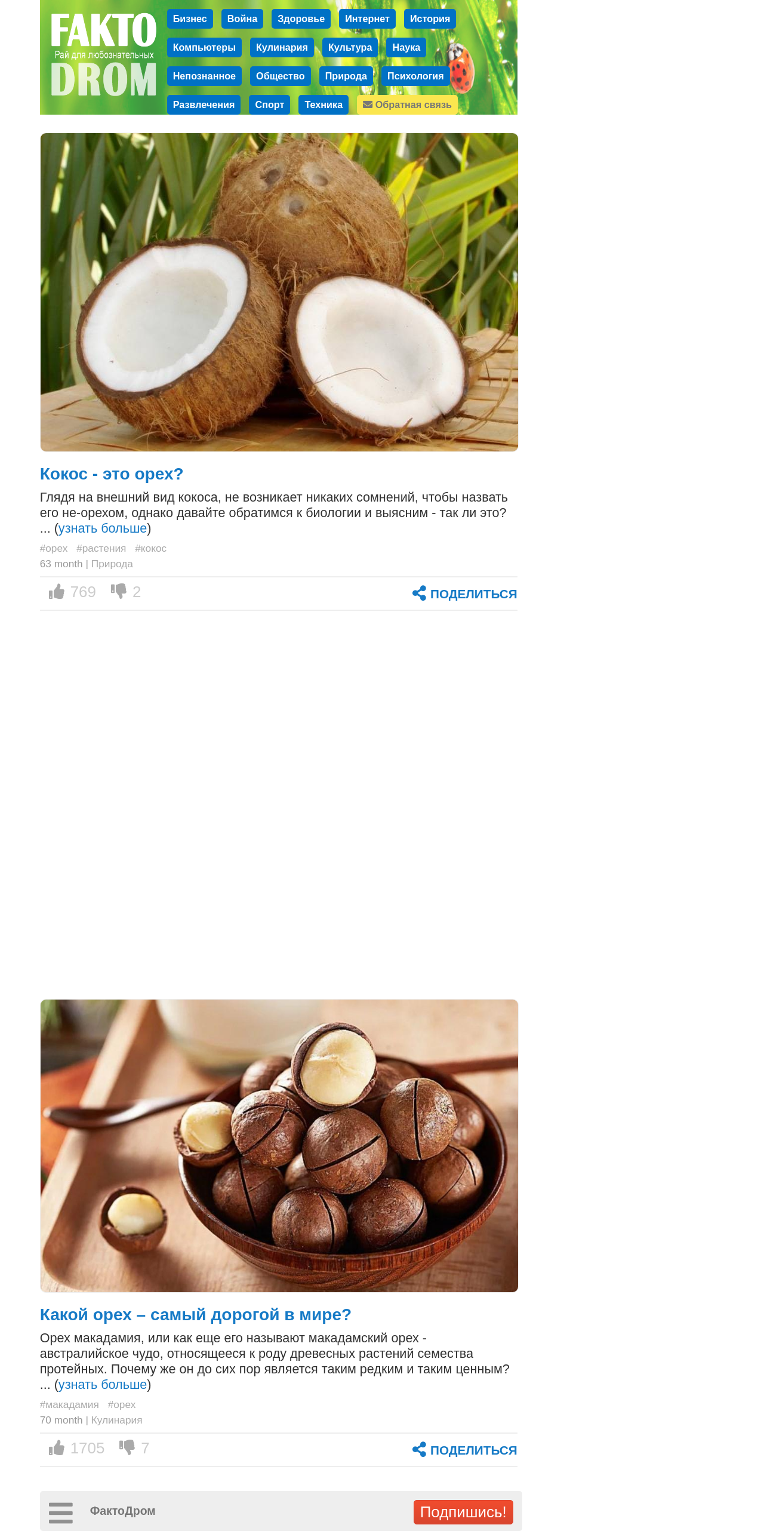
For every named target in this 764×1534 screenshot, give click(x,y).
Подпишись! (463, 1512)
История (430, 18)
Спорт (269, 104)
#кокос (151, 548)
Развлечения (204, 104)
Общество (280, 75)
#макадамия (69, 1404)
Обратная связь (407, 104)
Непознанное (204, 75)
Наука (406, 47)
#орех (54, 548)
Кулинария (282, 47)
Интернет (367, 18)
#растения (101, 548)
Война (242, 18)
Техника (323, 104)
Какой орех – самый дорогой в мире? (196, 1314)
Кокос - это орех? (112, 474)
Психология (415, 75)
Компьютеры (204, 47)
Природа (346, 75)
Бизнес (190, 18)
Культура (350, 47)
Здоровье (301, 18)
